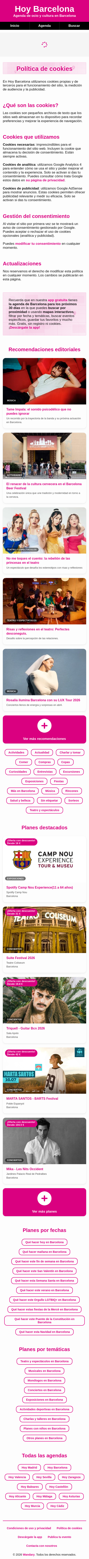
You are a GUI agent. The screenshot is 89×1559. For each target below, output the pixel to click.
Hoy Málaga (44, 1496)
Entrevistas (45, 771)
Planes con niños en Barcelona (45, 1428)
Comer (23, 762)
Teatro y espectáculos (44, 810)
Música (50, 791)
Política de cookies (69, 1528)
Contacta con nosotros (41, 1545)
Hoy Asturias (71, 1496)
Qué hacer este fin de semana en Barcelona (44, 1261)
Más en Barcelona (23, 791)
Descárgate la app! (25, 327)
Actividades (16, 752)
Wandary (29, 1554)
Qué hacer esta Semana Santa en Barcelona (44, 1280)
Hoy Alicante (17, 1496)
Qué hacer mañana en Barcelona (44, 1251)
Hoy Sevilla (44, 1477)
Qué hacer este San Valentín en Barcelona (44, 1271)
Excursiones (71, 771)
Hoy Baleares (30, 1486)
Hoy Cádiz (57, 1506)
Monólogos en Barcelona (44, 1380)
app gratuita (57, 300)
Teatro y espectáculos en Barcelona (44, 1361)
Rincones (71, 791)
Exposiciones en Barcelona (44, 1399)
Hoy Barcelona (57, 1467)
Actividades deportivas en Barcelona (44, 1409)
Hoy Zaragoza (71, 1477)
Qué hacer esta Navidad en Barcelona (44, 1331)
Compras (44, 762)
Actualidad (42, 752)
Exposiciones (34, 781)
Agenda (44, 26)
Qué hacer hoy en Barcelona (44, 1242)
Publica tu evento (59, 1537)
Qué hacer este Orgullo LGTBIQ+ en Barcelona (44, 1299)
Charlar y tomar (70, 752)
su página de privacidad (45, 180)
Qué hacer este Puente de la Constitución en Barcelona (44, 1320)
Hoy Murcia (32, 1506)
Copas (65, 762)
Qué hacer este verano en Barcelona (44, 1290)
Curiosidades (18, 771)
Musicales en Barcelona (45, 1370)
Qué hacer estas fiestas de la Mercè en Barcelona (44, 1309)
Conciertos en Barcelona (44, 1390)
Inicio (14, 26)
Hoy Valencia (17, 1477)
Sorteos (73, 800)
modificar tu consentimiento (38, 244)
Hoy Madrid (29, 1467)
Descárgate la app (30, 1537)
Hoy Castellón (58, 1486)
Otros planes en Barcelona (44, 1438)
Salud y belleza (20, 800)
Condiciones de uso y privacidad (29, 1528)
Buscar (74, 26)
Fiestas (59, 781)
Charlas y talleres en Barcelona (44, 1419)
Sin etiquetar (49, 800)
